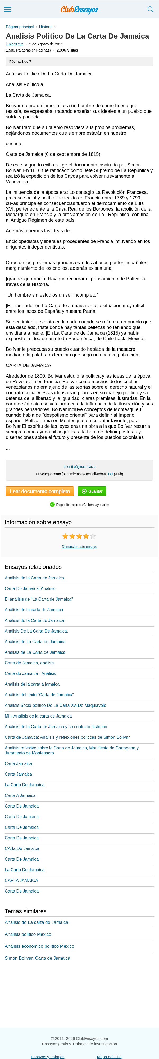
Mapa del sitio (109, 1056)
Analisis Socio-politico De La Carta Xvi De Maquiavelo (55, 705)
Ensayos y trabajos (48, 1056)
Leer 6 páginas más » (79, 466)
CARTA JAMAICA (21, 880)
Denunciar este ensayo (79, 547)
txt (110, 473)
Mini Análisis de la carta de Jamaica (38, 716)
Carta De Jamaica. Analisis (30, 588)
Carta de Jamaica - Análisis (30, 673)
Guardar (92, 491)
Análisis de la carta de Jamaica (34, 610)
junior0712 (14, 44)
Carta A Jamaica (20, 795)
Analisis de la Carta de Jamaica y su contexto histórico (56, 726)
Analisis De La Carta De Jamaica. (36, 631)
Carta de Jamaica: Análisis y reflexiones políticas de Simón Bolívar (67, 737)
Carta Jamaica (18, 763)
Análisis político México (28, 934)
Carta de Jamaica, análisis (29, 663)
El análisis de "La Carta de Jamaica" (39, 599)
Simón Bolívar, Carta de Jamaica (37, 958)
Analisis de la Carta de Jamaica (34, 578)
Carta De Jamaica (22, 806)
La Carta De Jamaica (24, 785)
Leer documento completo (40, 491)
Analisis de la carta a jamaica (32, 684)
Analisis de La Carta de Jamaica (35, 641)
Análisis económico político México (39, 946)
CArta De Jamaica (22, 848)
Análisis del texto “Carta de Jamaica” (39, 695)
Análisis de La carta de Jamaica (36, 922)
